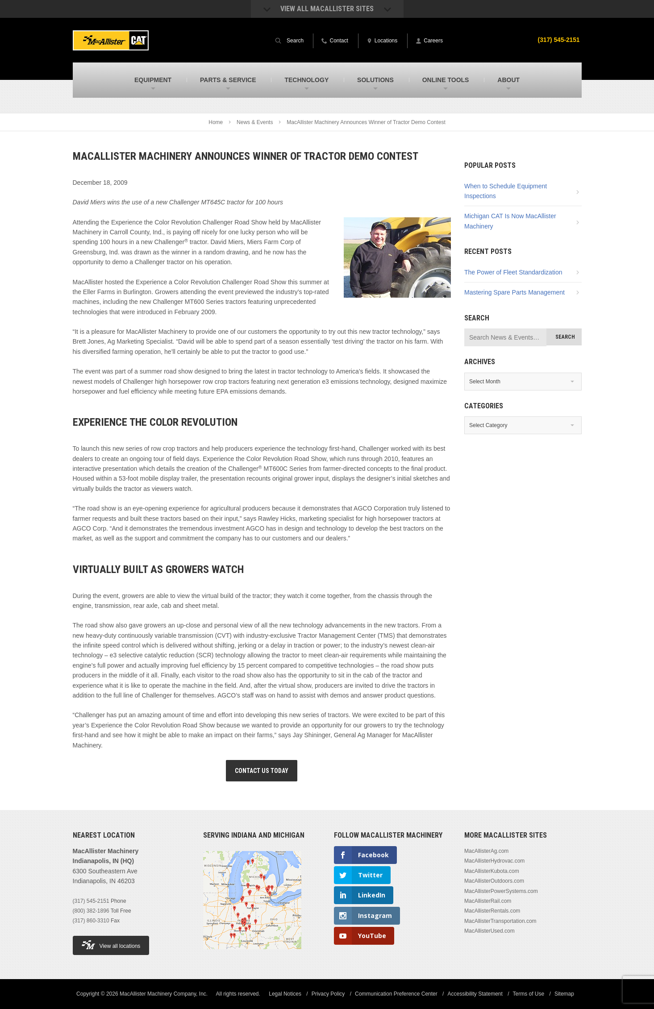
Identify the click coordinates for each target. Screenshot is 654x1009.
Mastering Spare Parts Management (514, 292)
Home (215, 122)
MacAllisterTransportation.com (500, 921)
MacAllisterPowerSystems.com (501, 891)
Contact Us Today (261, 770)
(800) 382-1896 (91, 911)
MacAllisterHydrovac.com (494, 861)
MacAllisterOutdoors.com (494, 881)
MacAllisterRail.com (487, 901)
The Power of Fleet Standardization (513, 272)
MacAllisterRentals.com (492, 911)
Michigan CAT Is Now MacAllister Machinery (510, 220)
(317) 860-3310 (91, 921)
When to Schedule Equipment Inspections (505, 191)
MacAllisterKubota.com (491, 871)
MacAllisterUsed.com (489, 931)
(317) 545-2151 (558, 39)
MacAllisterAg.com (486, 851)
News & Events (255, 122)
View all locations (111, 945)
